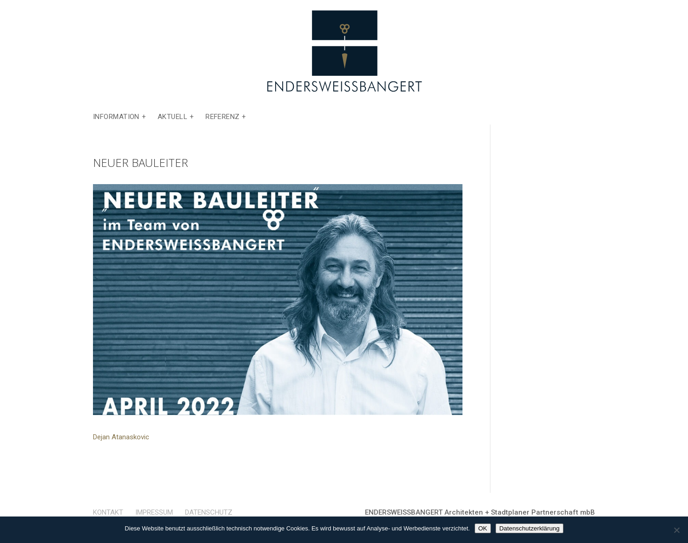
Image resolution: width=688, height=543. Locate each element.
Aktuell (172, 117)
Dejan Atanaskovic (121, 437)
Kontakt (108, 512)
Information (116, 117)
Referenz (222, 117)
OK (482, 528)
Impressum (154, 512)
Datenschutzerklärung (529, 528)
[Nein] (676, 530)
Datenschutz (208, 512)
